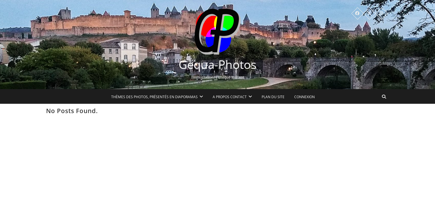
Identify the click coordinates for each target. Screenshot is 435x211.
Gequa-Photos (217, 64)
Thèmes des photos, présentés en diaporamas (154, 96)
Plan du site (273, 96)
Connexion (304, 96)
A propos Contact (230, 96)
